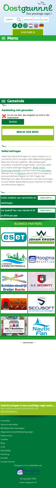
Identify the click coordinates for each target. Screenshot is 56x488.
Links (3, 447)
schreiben (46, 170)
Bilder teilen (39, 167)
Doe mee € (28, 32)
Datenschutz (6, 435)
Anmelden (28, 20)
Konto (37, 20)
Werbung (5, 454)
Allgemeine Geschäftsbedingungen (17, 432)
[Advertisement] (28, 69)
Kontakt (44, 20)
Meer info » (46, 198)
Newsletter (6, 450)
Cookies (4, 439)
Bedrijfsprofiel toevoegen (12, 428)
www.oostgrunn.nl (28, 482)
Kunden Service (8, 461)
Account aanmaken (9, 424)
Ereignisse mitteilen (11, 170)
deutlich (21, 173)
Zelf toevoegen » (9, 411)
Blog (3, 443)
